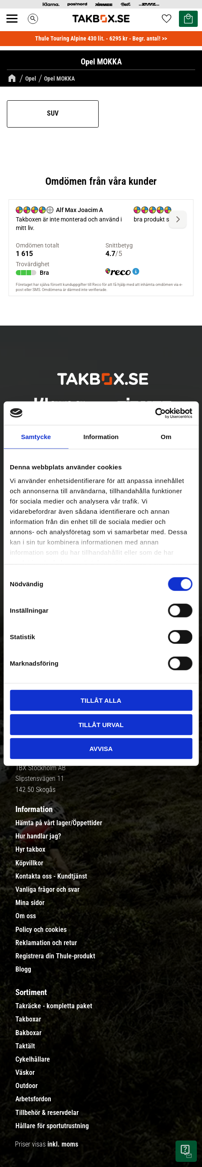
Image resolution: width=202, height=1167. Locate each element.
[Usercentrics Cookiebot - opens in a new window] (154, 413)
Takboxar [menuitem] (28, 1019)
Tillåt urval (100, 724)
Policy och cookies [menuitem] (41, 930)
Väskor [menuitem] (25, 1073)
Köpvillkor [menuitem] (29, 863)
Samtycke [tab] (36, 436)
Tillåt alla (101, 700)
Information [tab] (101, 436)
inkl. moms (62, 1144)
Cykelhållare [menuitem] (32, 1059)
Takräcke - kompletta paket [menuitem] (53, 1006)
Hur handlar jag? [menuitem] (38, 836)
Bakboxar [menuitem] (28, 1033)
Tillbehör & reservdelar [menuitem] (47, 1113)
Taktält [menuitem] (25, 1046)
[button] (16, 28)
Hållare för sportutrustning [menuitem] (52, 1126)
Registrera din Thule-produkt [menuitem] (55, 956)
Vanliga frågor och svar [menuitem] (47, 889)
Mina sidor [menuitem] (29, 903)
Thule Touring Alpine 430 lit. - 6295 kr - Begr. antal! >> (101, 38)
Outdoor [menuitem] (26, 1086)
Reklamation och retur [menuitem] (46, 943)
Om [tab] (166, 436)
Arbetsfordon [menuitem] (33, 1099)
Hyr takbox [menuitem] (30, 849)
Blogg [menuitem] (23, 969)
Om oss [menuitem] (25, 916)
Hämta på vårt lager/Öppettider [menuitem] (58, 823)
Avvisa (101, 748)
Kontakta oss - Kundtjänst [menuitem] (51, 876)
